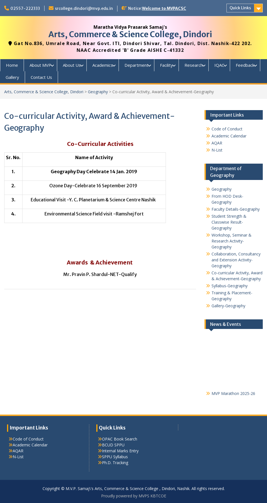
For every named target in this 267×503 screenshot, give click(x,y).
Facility (166, 65)
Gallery (12, 77)
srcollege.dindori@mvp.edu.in (84, 8)
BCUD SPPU (113, 445)
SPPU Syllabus (115, 456)
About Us (72, 65)
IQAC (219, 65)
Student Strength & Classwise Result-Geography (229, 222)
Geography (98, 91)
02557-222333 (25, 8)
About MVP (40, 65)
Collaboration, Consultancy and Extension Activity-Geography (236, 259)
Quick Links (240, 7)
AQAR (217, 143)
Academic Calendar (229, 136)
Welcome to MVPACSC (164, 8)
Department (136, 65)
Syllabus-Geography (230, 285)
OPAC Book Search (119, 439)
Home (12, 65)
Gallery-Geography (228, 305)
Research (193, 65)
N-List (217, 150)
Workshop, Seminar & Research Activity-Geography (232, 241)
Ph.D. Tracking (115, 462)
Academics (102, 65)
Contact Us (41, 77)
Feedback (245, 65)
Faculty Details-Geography (236, 209)
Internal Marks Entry (120, 450)
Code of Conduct (227, 129)
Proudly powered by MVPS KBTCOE (133, 495)
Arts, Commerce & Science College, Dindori (130, 34)
